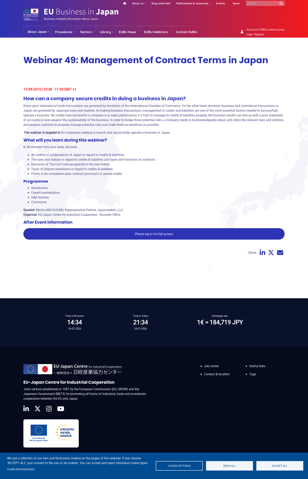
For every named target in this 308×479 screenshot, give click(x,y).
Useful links (257, 366)
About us (138, 3)
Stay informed (160, 3)
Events (220, 3)
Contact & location (217, 374)
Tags (252, 374)
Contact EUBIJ (186, 32)
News (236, 3)
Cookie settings (179, 466)
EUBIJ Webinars (156, 32)
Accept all (280, 466)
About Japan (37, 32)
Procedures (63, 32)
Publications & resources (192, 3)
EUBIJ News (127, 32)
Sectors (86, 32)
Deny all (229, 466)
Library (105, 32)
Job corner (211, 366)
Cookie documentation (21, 469)
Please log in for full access (154, 234)
